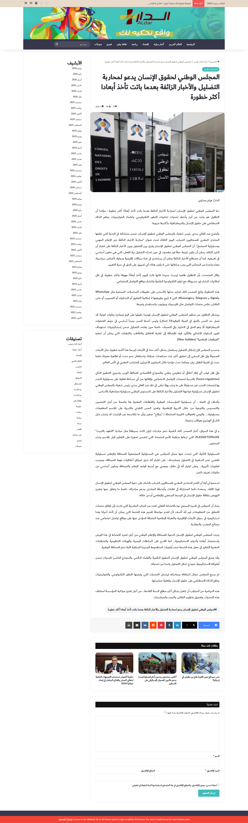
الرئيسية (191, 44)
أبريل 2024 (77, 216)
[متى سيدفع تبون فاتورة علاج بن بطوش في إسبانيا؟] (200, 663)
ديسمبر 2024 (76, 170)
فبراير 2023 (76, 295)
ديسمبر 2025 (76, 102)
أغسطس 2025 (75, 125)
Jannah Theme (66, 819)
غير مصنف (77, 435)
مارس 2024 (76, 221)
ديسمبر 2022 (76, 307)
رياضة (135, 44)
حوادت (79, 412)
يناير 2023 (77, 301)
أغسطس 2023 (75, 261)
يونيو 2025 (77, 136)
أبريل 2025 (77, 148)
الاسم (216, 756)
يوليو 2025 (77, 131)
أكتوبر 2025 (76, 114)
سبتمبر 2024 (76, 187)
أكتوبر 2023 (76, 250)
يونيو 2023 (77, 273)
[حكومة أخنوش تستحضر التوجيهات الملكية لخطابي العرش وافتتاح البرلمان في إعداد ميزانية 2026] (114, 663)
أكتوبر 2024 (76, 182)
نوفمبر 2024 (76, 176)
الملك (79, 372)
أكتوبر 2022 (76, 318)
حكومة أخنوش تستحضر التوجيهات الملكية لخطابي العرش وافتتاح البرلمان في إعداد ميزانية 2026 (114, 680)
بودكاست (78, 389)
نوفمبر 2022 (76, 312)
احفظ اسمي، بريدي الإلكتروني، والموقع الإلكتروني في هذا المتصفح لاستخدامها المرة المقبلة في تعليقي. (174, 785)
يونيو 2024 (77, 204)
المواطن (78, 378)
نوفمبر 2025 (76, 108)
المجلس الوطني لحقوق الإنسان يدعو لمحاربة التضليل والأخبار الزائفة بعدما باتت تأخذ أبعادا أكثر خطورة (161, 609)
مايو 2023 (77, 278)
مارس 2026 (76, 85)
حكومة (79, 406)
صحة (79, 423)
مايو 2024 (77, 210)
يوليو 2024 (77, 199)
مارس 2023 (76, 290)
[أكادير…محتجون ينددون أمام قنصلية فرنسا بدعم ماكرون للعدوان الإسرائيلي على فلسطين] (157, 663)
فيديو (109, 44)
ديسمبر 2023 (76, 238)
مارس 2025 (76, 153)
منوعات (98, 44)
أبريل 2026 (77, 80)
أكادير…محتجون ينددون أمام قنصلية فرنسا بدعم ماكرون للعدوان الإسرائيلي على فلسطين (157, 680)
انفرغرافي (78, 384)
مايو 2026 (77, 74)
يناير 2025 (77, 165)
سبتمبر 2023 (76, 255)
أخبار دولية (159, 44)
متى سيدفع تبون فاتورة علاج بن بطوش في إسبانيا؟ (200, 678)
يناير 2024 (77, 233)
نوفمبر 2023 (76, 244)
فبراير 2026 (76, 91)
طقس (79, 429)
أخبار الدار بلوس (200, 62)
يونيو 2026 (77, 68)
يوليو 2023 (77, 267)
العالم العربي (175, 44)
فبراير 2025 (76, 159)
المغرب (78, 367)
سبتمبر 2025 (76, 119)
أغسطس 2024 (75, 193)
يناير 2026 (77, 97)
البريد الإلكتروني (212, 771)
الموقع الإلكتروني (148, 771)
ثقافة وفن (122, 44)
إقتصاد (145, 44)
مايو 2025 (77, 142)
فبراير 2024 (76, 227)
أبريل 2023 (77, 284)
